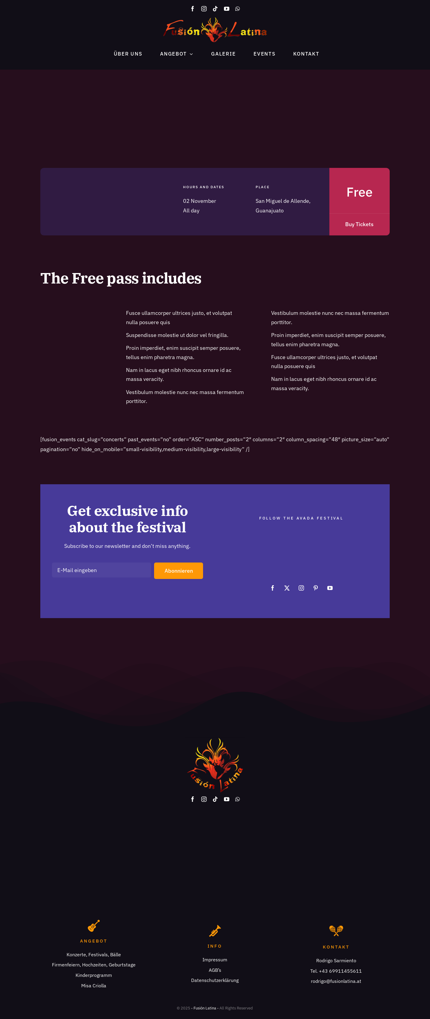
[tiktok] (215, 8)
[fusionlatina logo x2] (215, 19)
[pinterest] (315, 588)
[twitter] (287, 588)
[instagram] (204, 8)
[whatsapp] (237, 8)
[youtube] (226, 8)
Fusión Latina (205, 1008)
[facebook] (192, 8)
